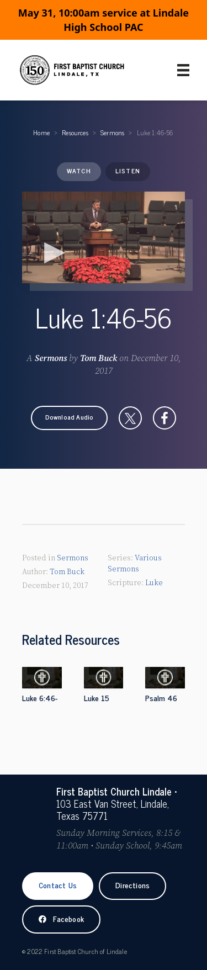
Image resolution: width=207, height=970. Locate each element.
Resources (75, 132)
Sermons (112, 132)
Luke (154, 583)
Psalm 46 (161, 697)
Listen (127, 170)
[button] (69, 418)
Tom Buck (98, 358)
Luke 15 (96, 697)
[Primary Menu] (183, 70)
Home (41, 132)
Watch (79, 170)
